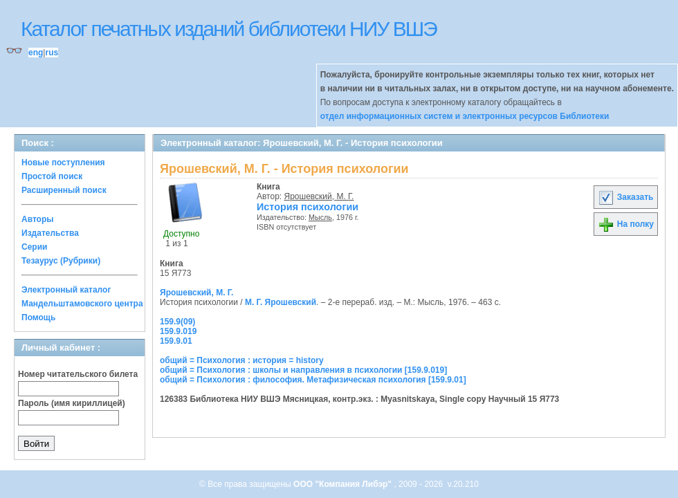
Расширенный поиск (64, 190)
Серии (34, 247)
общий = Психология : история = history (242, 360)
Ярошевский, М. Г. (319, 196)
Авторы (37, 219)
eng (35, 52)
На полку (626, 224)
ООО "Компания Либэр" (343, 484)
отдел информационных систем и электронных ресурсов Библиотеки (465, 116)
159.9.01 (176, 341)
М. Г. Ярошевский (280, 302)
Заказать (625, 197)
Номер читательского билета (78, 374)
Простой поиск (51, 176)
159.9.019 (178, 331)
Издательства (50, 233)
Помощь (38, 317)
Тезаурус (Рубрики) (60, 261)
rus (51, 52)
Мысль (320, 217)
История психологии (307, 206)
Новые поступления (63, 162)
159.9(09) (177, 321)
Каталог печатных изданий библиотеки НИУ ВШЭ (229, 28)
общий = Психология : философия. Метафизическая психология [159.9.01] (313, 380)
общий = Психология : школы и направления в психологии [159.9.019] (303, 370)
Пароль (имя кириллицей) (71, 403)
